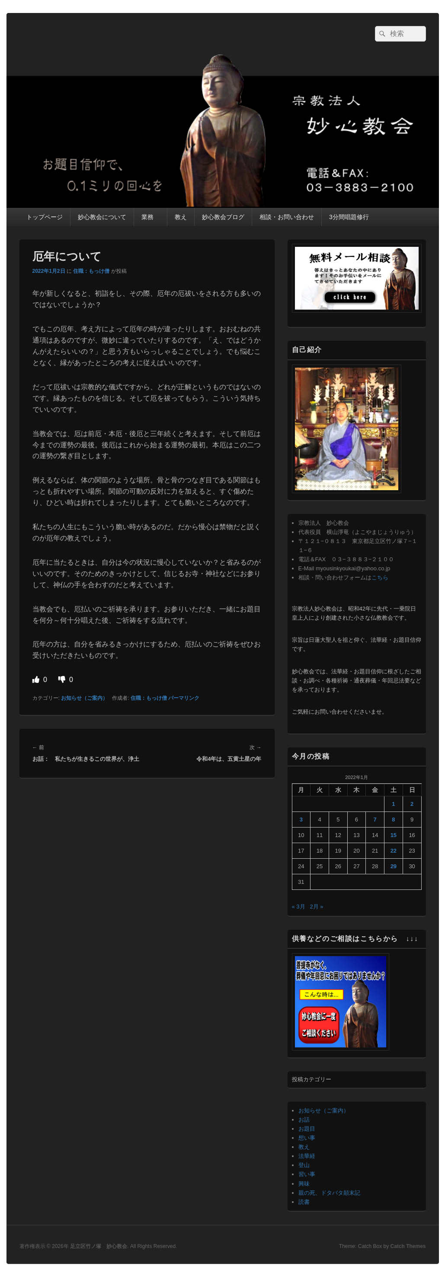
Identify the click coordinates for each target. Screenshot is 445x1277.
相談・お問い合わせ (286, 216)
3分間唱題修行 (349, 216)
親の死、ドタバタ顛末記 (329, 1193)
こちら (379, 577)
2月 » (316, 906)
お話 (304, 1119)
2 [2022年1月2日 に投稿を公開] (411, 804)
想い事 (306, 1138)
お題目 (306, 1128)
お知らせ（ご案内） (84, 698)
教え (181, 216)
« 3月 (298, 906)
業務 (150, 216)
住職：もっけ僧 (91, 271)
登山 (304, 1165)
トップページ (44, 216)
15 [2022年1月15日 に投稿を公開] (394, 835)
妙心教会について (102, 216)
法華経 (306, 1156)
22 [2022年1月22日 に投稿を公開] (394, 850)
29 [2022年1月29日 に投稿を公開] (394, 866)
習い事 (306, 1174)
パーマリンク (183, 698)
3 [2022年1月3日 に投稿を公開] (301, 819)
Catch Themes (408, 1246)
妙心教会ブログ (223, 216)
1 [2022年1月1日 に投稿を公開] (393, 804)
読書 (304, 1202)
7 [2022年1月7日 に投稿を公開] (375, 819)
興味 (304, 1183)
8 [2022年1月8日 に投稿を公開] (393, 819)
